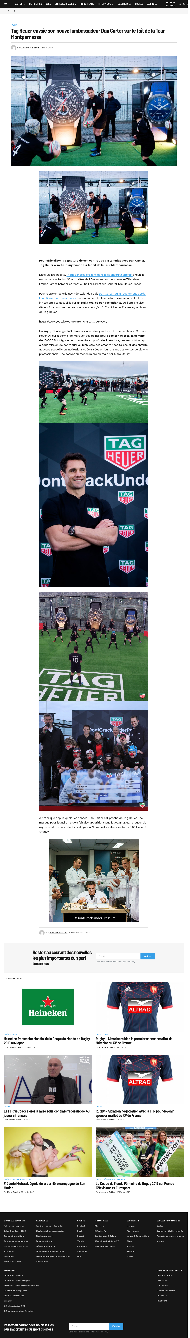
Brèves (7, 1034)
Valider (148, 956)
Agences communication (16, 1241)
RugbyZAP (162, 1301)
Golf (79, 1256)
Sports (81, 1221)
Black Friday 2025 (12, 1261)
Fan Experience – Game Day (49, 1226)
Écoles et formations (14, 1236)
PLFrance (162, 1295)
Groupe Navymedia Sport (170, 1270)
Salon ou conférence (14, 1295)
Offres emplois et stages (16, 1246)
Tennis (80, 1241)
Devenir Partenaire (13, 1275)
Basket (80, 1236)
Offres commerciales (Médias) (18, 1311)
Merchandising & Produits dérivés (53, 1256)
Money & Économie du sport (50, 1251)
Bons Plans (9, 1256)
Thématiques (101, 1221)
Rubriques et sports (14, 1226)
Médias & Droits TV (112, 1179)
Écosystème (133, 1221)
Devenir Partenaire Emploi (17, 1280)
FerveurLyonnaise (166, 1290)
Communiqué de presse (15, 1290)
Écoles (160, 1226)
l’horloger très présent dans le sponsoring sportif (100, 275)
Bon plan (8, 1301)
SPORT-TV (162, 1285)
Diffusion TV (100, 1231)
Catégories (42, 1221)
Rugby (14, 25)
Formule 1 (82, 1246)
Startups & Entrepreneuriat (50, 1231)
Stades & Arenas (44, 1236)
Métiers (160, 1241)
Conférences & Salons (105, 1236)
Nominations (42, 1261)
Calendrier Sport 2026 (15, 1231)
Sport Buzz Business (14, 1221)
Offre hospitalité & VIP (15, 1306)
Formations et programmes (170, 1236)
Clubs (129, 1241)
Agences (131, 1251)
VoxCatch (162, 1280)
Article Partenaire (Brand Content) (21, 1285)
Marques (131, 1226)
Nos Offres (9, 1270)
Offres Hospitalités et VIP (106, 1241)
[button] (6, 4)
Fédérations (133, 1231)
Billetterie (99, 1226)
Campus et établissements (170, 1231)
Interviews (9, 1251)
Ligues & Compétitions (138, 1236)
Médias (130, 1246)
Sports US (82, 1251)
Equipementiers (18, 1179)
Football (81, 1226)
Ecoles (130, 1256)
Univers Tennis (164, 1275)
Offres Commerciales (104, 1246)
